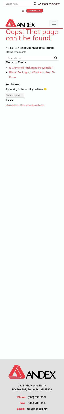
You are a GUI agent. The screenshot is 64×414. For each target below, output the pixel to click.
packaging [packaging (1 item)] (39, 105)
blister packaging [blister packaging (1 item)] (27, 105)
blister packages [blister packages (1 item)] (12, 105)
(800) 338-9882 (49, 4)
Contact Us (35, 11)
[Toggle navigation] (54, 23)
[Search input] (19, 3)
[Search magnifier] (35, 3)
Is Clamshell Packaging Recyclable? (31, 67)
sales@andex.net (37, 408)
